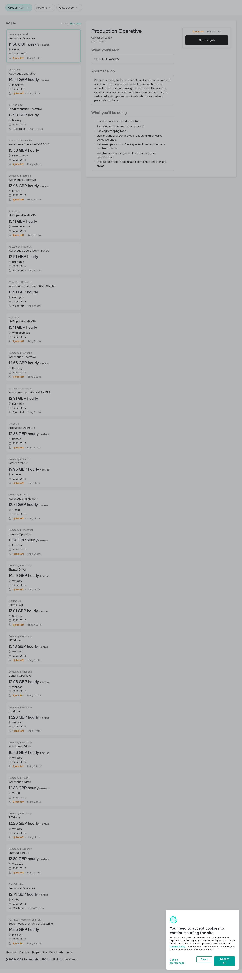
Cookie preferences (177, 961)
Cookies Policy (178, 946)
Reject (204, 959)
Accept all (224, 961)
